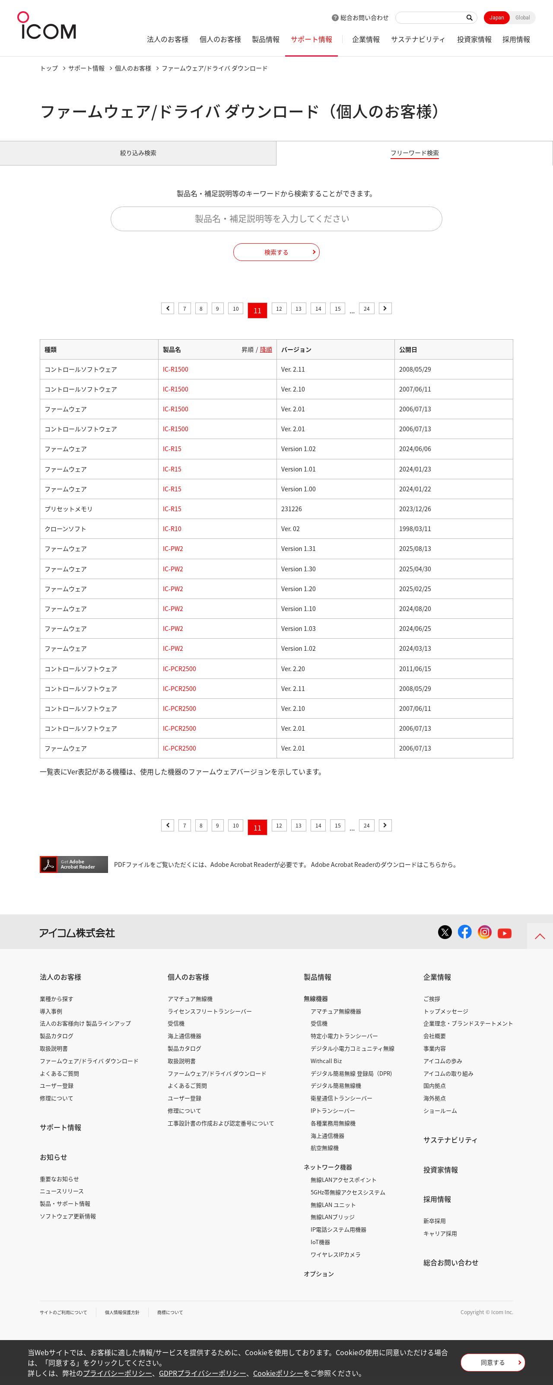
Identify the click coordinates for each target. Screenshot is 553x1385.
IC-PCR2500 (179, 678)
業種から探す (56, 1008)
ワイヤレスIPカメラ (336, 1264)
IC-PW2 (173, 558)
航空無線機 (325, 1157)
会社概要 (434, 1045)
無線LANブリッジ (333, 1227)
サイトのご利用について (68, 1322)
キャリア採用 (440, 1243)
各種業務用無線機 (333, 1133)
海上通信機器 (184, 1045)
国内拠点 (434, 1095)
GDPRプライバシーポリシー (202, 1373)
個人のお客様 (220, 39)
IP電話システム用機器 (338, 1239)
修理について (56, 1108)
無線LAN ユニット (333, 1214)
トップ (49, 68)
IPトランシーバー (333, 1120)
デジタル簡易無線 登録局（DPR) (351, 1083)
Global (522, 18)
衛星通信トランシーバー (341, 1108)
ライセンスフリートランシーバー (210, 1020)
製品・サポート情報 (65, 1213)
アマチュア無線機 (190, 1008)
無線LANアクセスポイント (344, 1189)
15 (350, 320)
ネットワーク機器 (328, 1176)
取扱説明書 (54, 1058)
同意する (493, 1365)
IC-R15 (172, 458)
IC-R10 (172, 538)
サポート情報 (311, 39)
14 (326, 320)
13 (302, 320)
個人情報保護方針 (135, 1322)
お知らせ (53, 1167)
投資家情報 (474, 39)
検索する (276, 261)
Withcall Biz (326, 1071)
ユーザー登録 (56, 1095)
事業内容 (434, 1058)
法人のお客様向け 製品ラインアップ (85, 1033)
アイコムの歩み (442, 1071)
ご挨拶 (431, 1008)
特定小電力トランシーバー (344, 1045)
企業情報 (366, 39)
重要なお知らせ (59, 1188)
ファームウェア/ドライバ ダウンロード (89, 1071)
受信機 (176, 1033)
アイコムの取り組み (448, 1083)
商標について (189, 1322)
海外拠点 (434, 1108)
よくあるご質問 (59, 1083)
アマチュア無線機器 (336, 1020)
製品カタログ (56, 1045)
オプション (319, 1283)
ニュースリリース (62, 1201)
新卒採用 (434, 1230)
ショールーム (440, 1120)
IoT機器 (320, 1252)
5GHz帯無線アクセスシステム (348, 1202)
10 (230, 320)
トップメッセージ (445, 1020)
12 (278, 320)
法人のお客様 (167, 39)
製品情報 (266, 39)
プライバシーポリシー (117, 1373)
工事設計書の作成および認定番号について (221, 1133)
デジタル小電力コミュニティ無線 (352, 1058)
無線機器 (316, 1008)
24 (384, 320)
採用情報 (516, 39)
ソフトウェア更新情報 (68, 1226)
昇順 (248, 358)
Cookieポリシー (278, 1373)
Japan (496, 18)
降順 (266, 358)
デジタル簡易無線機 (336, 1095)
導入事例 (51, 1020)
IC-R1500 (175, 379)
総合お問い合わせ (364, 17)
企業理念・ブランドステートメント (468, 1033)
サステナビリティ (418, 39)
